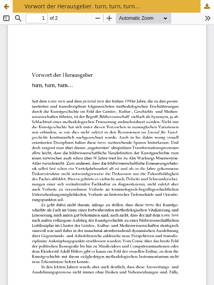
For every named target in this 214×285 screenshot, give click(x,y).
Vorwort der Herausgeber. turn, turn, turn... (82, 6)
